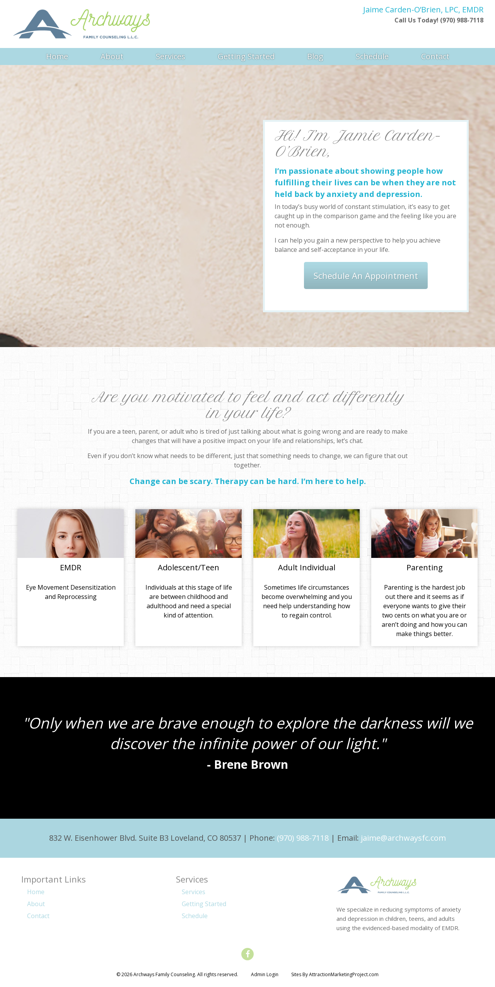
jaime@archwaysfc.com (403, 838)
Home (57, 56)
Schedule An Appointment (366, 275)
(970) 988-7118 (303, 838)
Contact (435, 56)
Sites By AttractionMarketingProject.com (335, 974)
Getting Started (246, 56)
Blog (315, 56)
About (112, 56)
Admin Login (264, 974)
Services (170, 56)
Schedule (372, 56)
